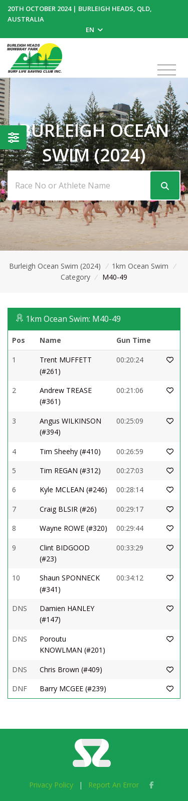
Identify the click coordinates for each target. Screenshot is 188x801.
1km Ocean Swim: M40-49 (73, 318)
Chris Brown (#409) (71, 669)
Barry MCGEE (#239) (73, 688)
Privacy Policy (51, 784)
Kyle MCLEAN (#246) (73, 489)
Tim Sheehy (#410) (70, 451)
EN (94, 29)
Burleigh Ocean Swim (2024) (55, 266)
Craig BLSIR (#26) (68, 509)
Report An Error (113, 784)
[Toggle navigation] (166, 70)
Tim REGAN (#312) (70, 470)
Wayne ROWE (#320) (73, 528)
